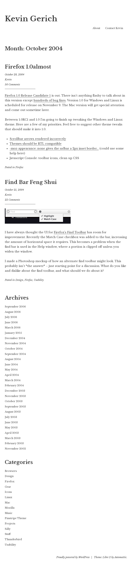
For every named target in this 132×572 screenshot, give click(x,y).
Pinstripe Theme (15, 518)
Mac (7, 502)
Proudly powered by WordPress (73, 557)
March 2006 (12, 327)
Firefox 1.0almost (28, 67)
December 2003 (15, 390)
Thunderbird (13, 539)
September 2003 (15, 406)
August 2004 (13, 359)
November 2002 (15, 448)
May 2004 (11, 369)
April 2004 (12, 375)
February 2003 (14, 443)
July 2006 (11, 317)
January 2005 (13, 332)
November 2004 (15, 343)
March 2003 (12, 438)
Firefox (19, 167)
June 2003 (11, 422)
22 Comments (12, 199)
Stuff (7, 534)
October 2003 (14, 401)
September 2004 (15, 354)
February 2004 (14, 385)
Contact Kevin (114, 28)
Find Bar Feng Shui (31, 182)
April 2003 (12, 432)
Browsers (11, 471)
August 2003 (13, 411)
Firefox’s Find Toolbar (70, 232)
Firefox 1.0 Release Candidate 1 (28, 95)
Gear (8, 486)
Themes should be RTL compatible (36, 143)
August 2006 (13, 311)
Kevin (8, 79)
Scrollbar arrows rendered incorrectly (38, 139)
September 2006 (15, 306)
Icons (8, 492)
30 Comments (12, 84)
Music (8, 513)
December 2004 (15, 338)
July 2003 (11, 417)
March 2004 (12, 380)
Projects (10, 523)
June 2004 (11, 364)
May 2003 (11, 427)
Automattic (120, 557)
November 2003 (15, 396)
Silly (7, 528)
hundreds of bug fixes (50, 100)
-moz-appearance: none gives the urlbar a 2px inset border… (54, 148)
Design (19, 280)
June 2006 (11, 322)
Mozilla (9, 507)
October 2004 (14, 348)
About (96, 28)
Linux (8, 497)
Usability (39, 280)
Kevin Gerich (33, 18)
